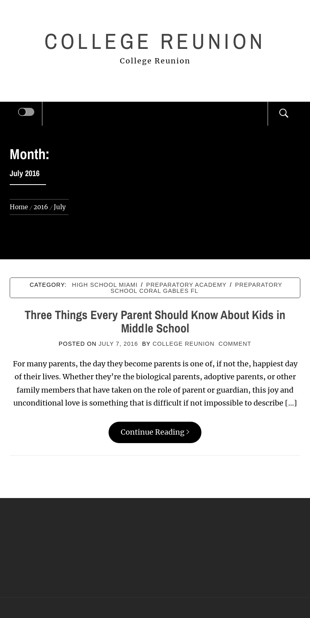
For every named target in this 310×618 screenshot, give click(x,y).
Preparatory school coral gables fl (197, 288)
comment (234, 344)
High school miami (105, 285)
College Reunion (155, 41)
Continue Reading (155, 432)
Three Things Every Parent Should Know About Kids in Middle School (155, 321)
